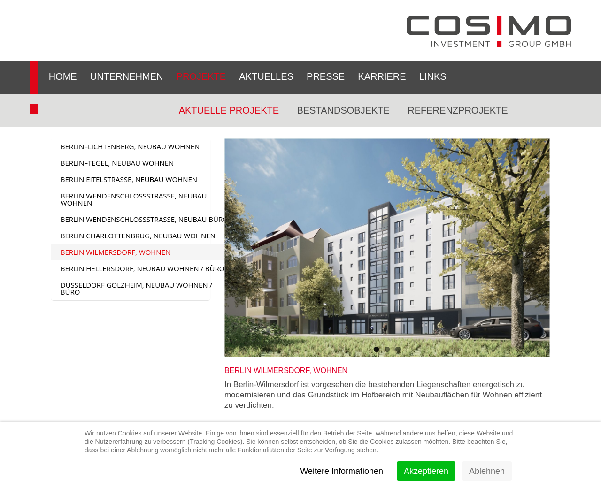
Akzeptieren (426, 471)
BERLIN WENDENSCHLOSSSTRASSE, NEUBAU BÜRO (144, 219)
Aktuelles (266, 76)
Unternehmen (126, 76)
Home (63, 76)
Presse (326, 76)
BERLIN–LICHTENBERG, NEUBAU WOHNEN (130, 146)
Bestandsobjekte (343, 110)
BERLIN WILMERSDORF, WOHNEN (116, 252)
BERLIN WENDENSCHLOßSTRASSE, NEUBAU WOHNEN (134, 199)
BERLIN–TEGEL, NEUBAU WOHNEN (117, 163)
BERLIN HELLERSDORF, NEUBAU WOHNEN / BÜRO (143, 268)
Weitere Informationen (341, 471)
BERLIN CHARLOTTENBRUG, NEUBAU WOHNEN (138, 235)
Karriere (382, 76)
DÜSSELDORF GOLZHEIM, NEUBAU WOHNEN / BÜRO (136, 288)
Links (433, 76)
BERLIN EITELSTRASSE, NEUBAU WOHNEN (129, 179)
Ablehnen (487, 471)
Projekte (201, 76)
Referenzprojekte (458, 110)
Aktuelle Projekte (229, 110)
